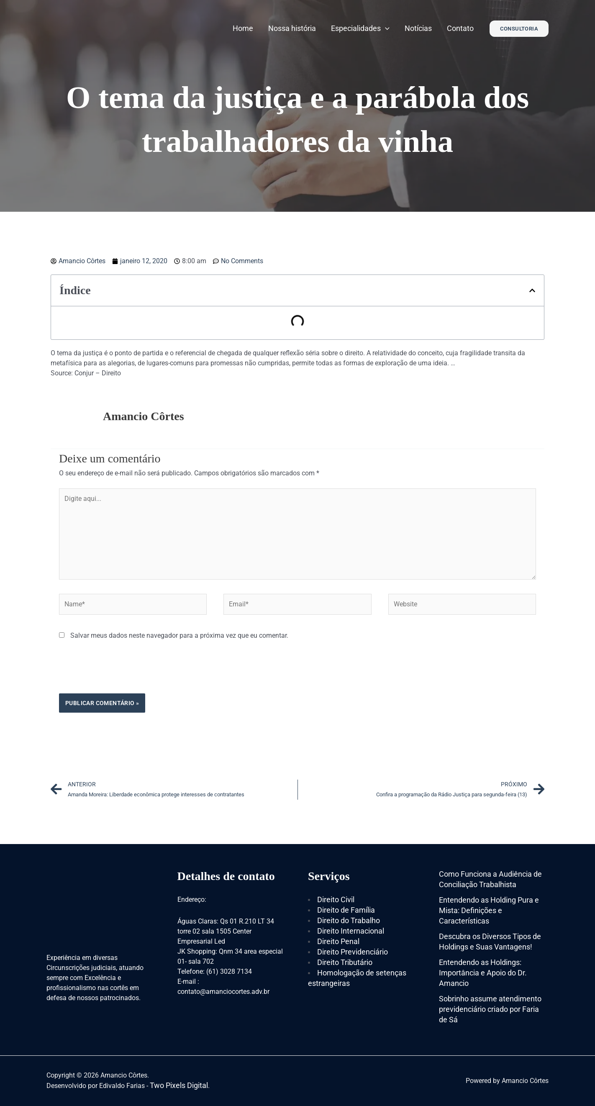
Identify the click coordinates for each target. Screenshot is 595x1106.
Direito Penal (338, 941)
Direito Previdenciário (352, 951)
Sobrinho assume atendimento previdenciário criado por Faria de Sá (490, 1009)
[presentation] (122, 673)
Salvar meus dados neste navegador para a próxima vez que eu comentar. (179, 635)
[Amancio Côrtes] (98, 27)
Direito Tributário (344, 962)
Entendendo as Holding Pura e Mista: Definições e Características (489, 910)
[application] (385, 28)
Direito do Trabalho (348, 920)
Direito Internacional (350, 930)
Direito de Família (346, 910)
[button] (532, 290)
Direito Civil (335, 899)
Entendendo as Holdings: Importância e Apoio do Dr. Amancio (483, 973)
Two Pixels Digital (179, 1085)
